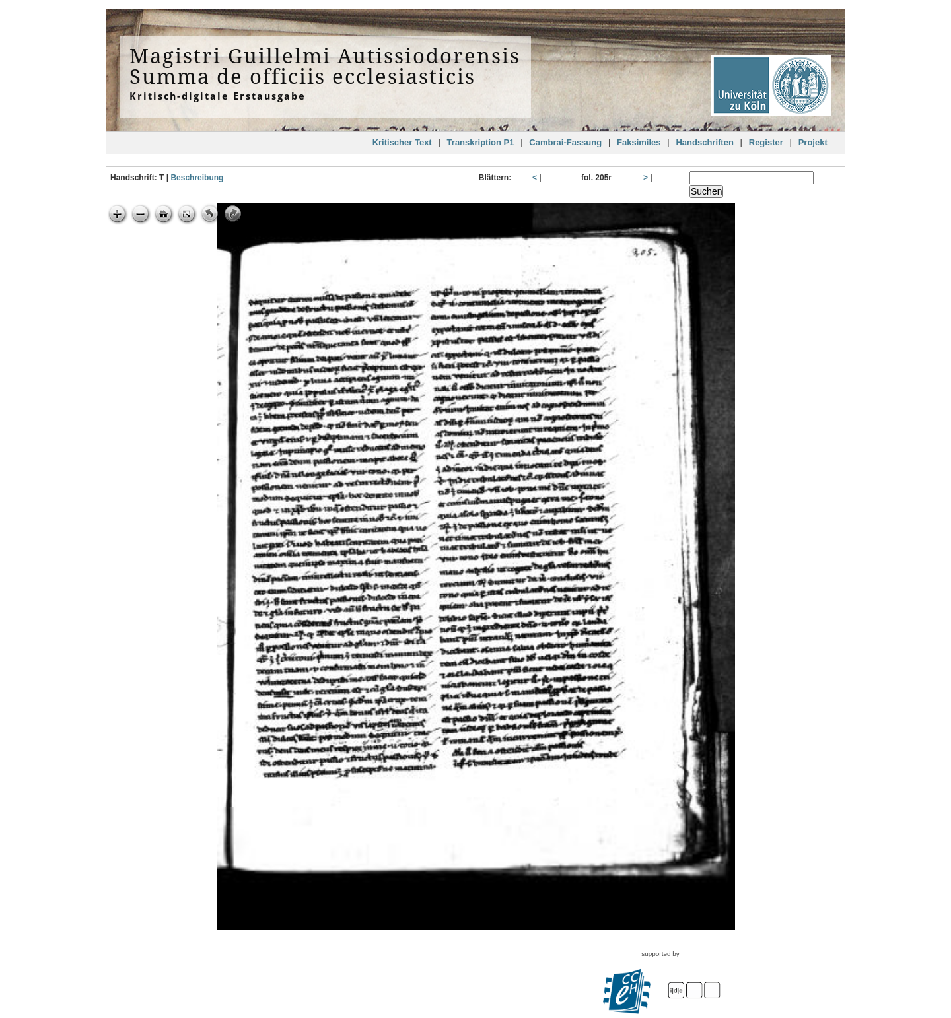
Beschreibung (196, 177)
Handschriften (704, 142)
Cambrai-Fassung (565, 142)
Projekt (813, 142)
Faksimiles (639, 142)
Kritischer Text (402, 142)
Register (766, 142)
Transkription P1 (480, 142)
